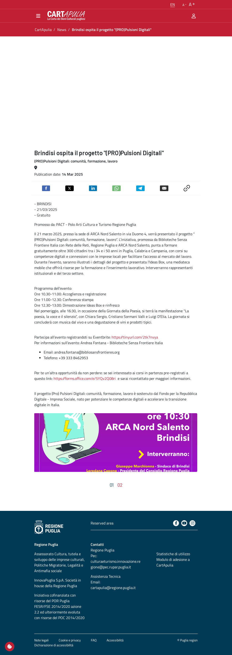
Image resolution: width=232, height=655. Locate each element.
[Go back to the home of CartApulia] (65, 15)
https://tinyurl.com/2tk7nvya (135, 337)
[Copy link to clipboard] (187, 187)
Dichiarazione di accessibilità (53, 645)
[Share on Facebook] (46, 188)
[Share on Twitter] (69, 188)
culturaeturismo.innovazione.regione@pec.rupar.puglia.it (115, 564)
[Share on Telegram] (140, 188)
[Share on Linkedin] (93, 188)
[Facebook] (176, 523)
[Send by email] (164, 188)
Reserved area (102, 523)
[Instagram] (192, 523)
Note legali (41, 640)
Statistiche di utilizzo (173, 554)
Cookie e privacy (70, 640)
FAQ (94, 640)
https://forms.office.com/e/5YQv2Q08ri (85, 378)
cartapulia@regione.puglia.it (113, 587)
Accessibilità (115, 640)
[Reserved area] (194, 16)
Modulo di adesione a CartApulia (173, 562)
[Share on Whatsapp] (116, 188)
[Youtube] (184, 523)
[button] (172, 4)
